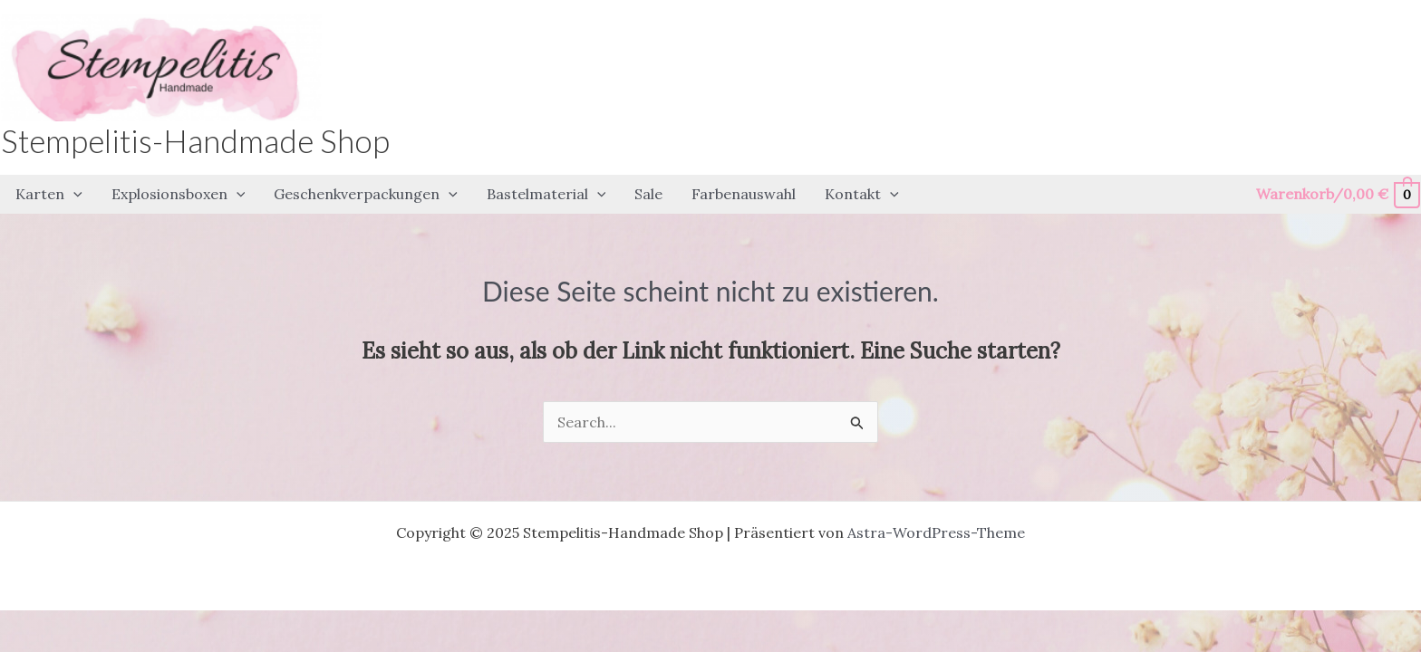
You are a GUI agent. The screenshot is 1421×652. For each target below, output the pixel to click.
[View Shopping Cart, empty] (1337, 194)
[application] (73, 194)
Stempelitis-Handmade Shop (195, 140)
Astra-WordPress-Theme (936, 532)
